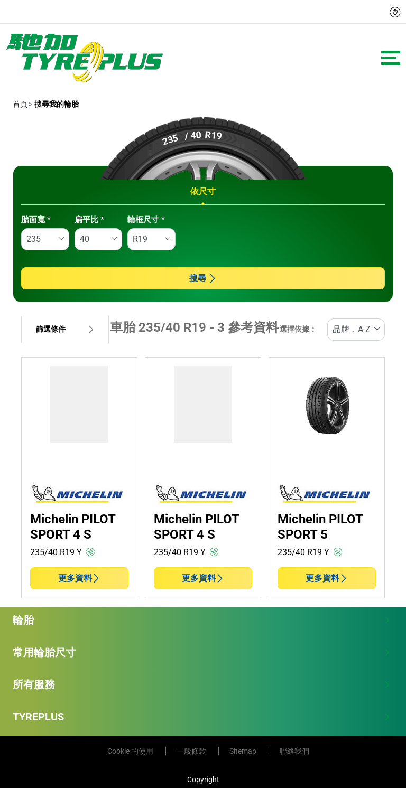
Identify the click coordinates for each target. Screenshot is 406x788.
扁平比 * (89, 219)
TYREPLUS (202, 716)
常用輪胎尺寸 (202, 652)
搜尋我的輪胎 (56, 104)
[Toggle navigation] (391, 58)
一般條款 (192, 751)
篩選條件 (65, 329)
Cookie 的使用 (131, 751)
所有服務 (202, 684)
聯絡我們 (294, 751)
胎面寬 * (36, 219)
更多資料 (79, 578)
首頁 (20, 104)
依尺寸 (203, 191)
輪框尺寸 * (146, 219)
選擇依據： (298, 329)
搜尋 (203, 278)
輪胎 (202, 620)
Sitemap (243, 751)
